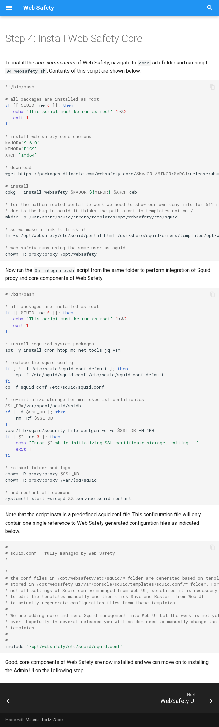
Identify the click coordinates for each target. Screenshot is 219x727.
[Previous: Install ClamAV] (9, 700)
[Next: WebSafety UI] (185, 700)
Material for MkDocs (44, 719)
